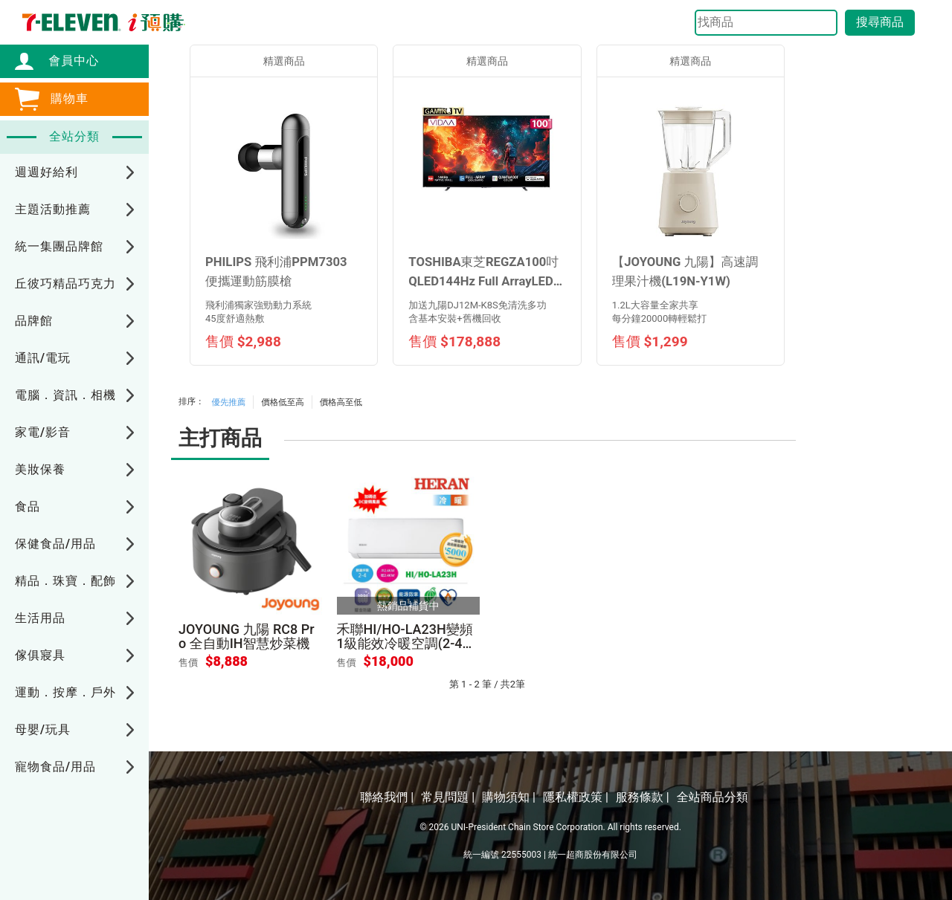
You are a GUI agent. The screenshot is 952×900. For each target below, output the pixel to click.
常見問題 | (448, 797)
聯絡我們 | (387, 797)
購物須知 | (509, 797)
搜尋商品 (880, 22)
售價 (188, 662)
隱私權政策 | (575, 797)
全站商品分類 (712, 797)
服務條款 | (642, 797)
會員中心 (66, 61)
